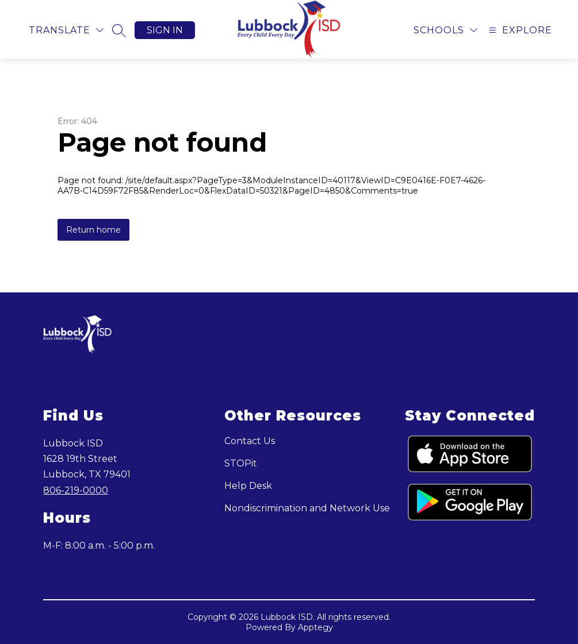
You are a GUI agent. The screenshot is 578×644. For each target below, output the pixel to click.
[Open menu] (519, 30)
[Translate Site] (66, 30)
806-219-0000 (75, 490)
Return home (93, 230)
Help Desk (248, 485)
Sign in (165, 30)
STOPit (240, 463)
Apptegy (315, 627)
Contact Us (249, 440)
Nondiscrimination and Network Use (307, 508)
